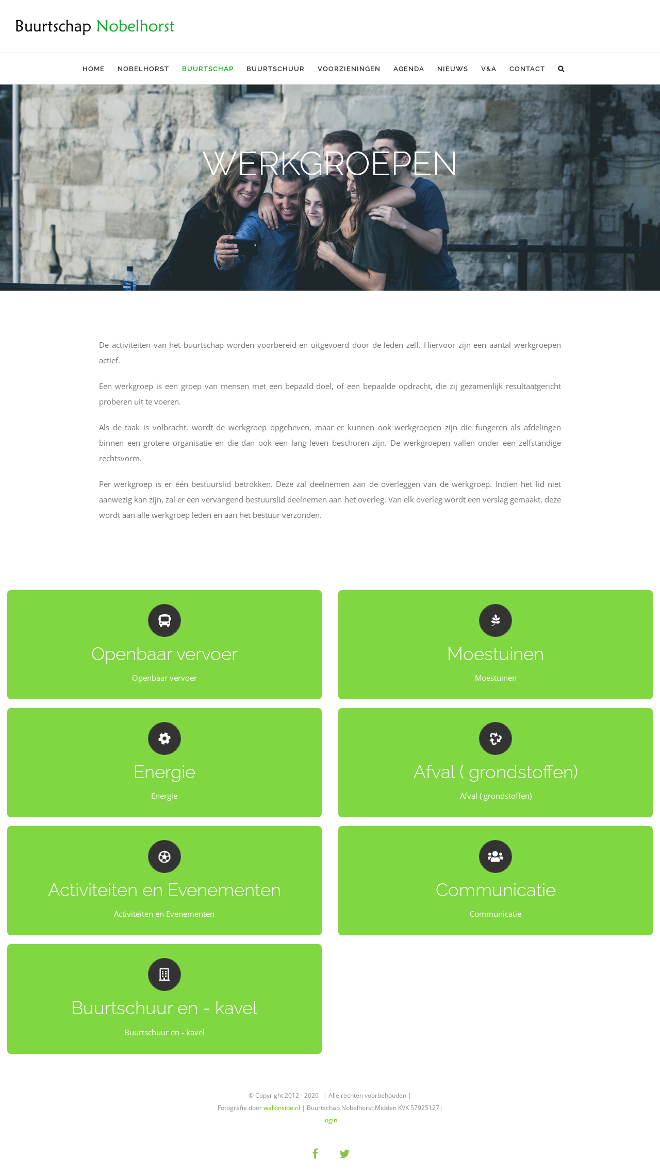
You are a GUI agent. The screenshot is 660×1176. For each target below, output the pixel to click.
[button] (561, 68)
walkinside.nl (281, 1107)
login (330, 1120)
